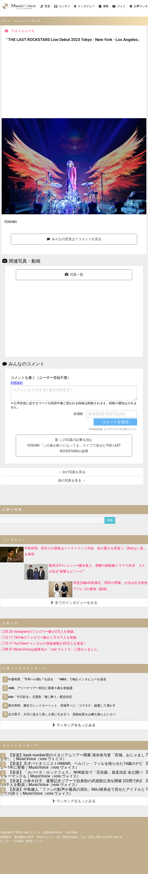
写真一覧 (74, 274)
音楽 (45, 6)
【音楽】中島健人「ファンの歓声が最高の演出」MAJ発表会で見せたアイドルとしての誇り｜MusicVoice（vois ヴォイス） (72, 791)
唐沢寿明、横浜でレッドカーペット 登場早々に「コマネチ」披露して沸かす (60, 705)
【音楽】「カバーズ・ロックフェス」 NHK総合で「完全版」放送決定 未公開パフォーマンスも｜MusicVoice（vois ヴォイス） (71, 774)
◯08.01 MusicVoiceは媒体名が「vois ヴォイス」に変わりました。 (50, 649)
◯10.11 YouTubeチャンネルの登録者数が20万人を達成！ (44, 643)
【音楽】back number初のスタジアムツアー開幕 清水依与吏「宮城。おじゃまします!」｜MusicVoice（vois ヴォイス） (72, 757)
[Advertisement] (74, 81)
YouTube (71, 832)
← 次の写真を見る (71, 472)
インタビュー (84, 6)
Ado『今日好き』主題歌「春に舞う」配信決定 (38, 697)
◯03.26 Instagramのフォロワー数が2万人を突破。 (39, 631)
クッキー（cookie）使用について (21, 841)
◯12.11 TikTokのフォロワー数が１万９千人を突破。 (40, 637)
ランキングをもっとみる (74, 725)
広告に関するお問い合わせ (105, 837)
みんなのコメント (23, 364)
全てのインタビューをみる (74, 603)
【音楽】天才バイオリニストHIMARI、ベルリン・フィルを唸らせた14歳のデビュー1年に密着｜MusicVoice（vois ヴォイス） (71, 765)
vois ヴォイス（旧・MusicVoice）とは (61, 837)
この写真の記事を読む (74, 445)
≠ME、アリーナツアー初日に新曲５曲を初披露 (38, 688)
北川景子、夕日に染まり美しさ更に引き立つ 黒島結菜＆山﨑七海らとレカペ (60, 714)
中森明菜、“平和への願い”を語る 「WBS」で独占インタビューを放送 (55, 679)
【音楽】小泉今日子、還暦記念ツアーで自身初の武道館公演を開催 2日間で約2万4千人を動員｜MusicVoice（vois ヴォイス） (71, 783)
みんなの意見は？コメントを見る (74, 239)
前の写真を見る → (71, 480)
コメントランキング (27, 21)
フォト (119, 6)
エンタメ (62, 6)
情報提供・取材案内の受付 (17, 837)
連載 (104, 6)
